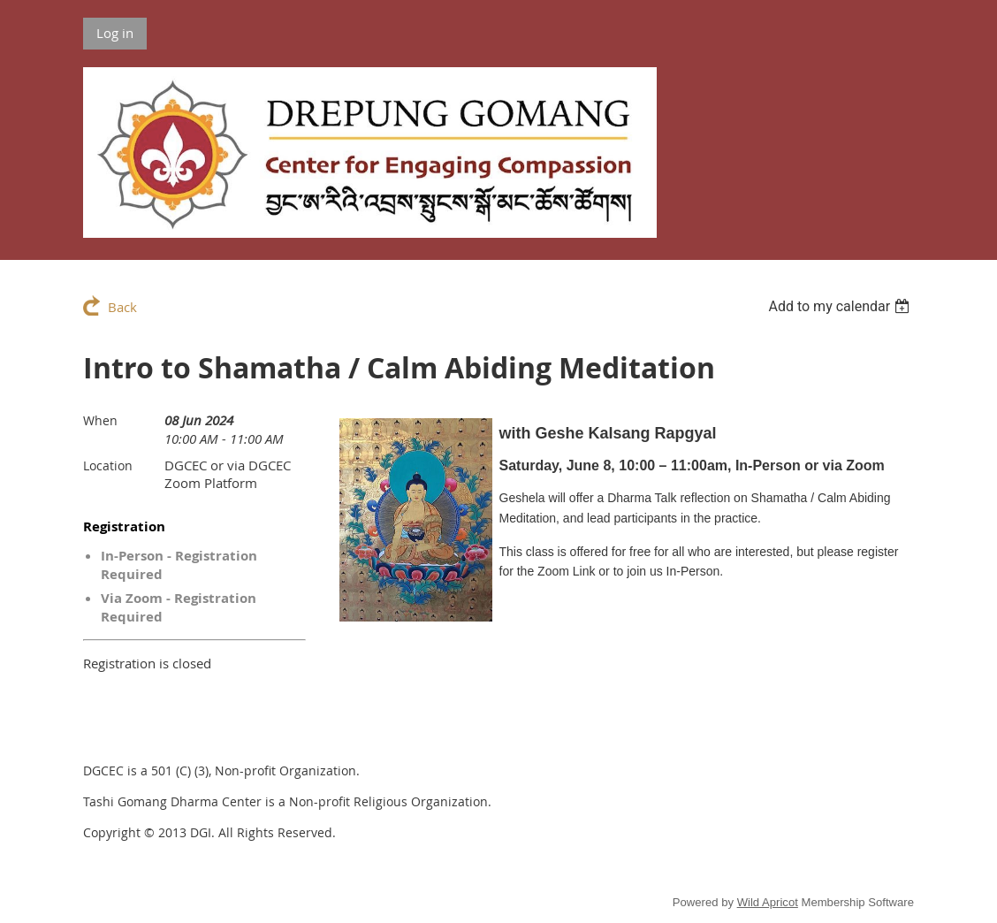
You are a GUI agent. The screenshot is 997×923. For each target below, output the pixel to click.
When (100, 420)
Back (122, 307)
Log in (114, 33)
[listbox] (841, 306)
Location (108, 465)
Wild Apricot (767, 902)
